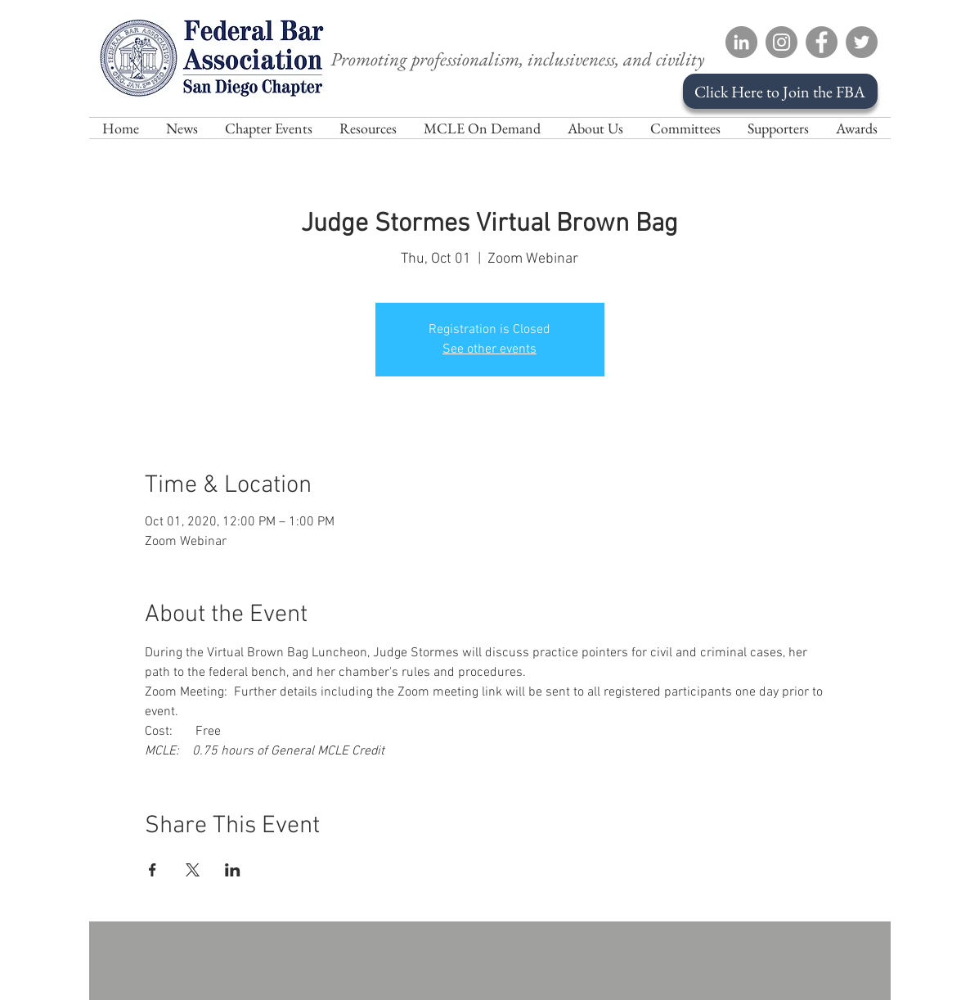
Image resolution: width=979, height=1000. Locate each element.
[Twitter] (862, 42)
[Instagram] (781, 42)
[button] (596, 128)
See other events (489, 349)
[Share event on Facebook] (152, 869)
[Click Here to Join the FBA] (780, 91)
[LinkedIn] (741, 42)
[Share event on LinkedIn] (232, 869)
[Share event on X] (192, 869)
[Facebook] (822, 42)
